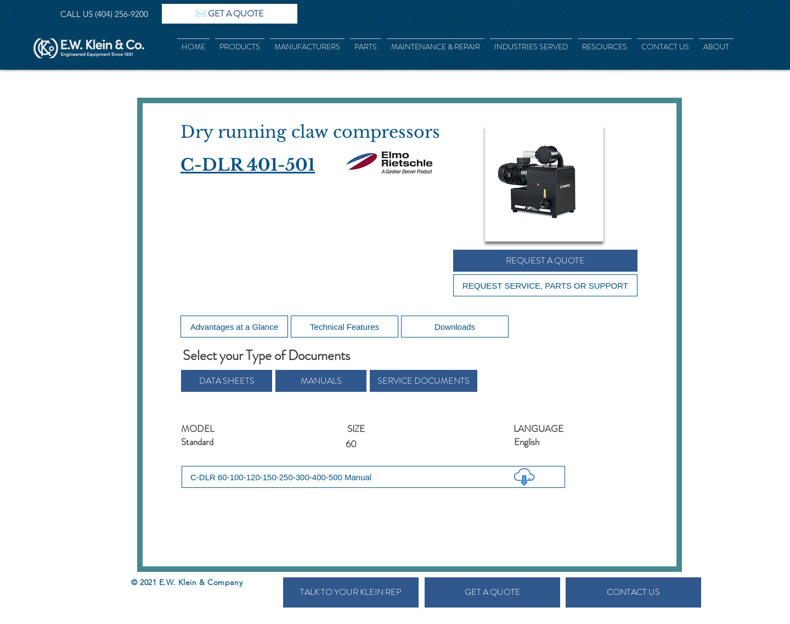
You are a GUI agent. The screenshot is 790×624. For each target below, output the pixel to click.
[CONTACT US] (633, 592)
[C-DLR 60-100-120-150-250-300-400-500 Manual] (373, 477)
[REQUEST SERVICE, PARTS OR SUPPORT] (545, 285)
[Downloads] (455, 327)
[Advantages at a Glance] (234, 327)
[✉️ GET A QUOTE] (229, 14)
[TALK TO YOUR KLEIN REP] (351, 592)
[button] (226, 381)
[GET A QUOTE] (492, 592)
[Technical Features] (344, 327)
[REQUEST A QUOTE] (545, 261)
